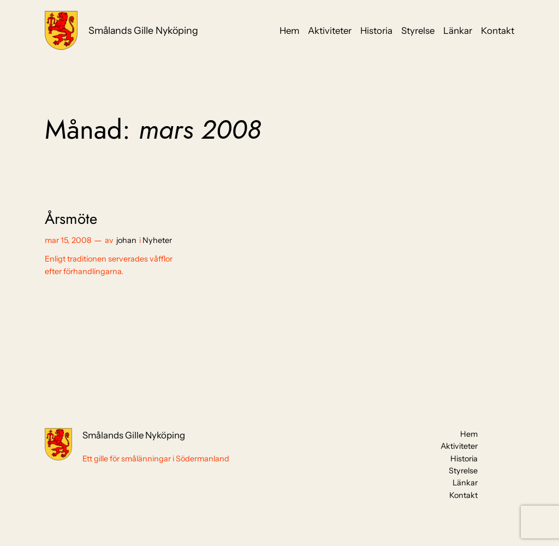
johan (126, 240)
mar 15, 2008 (68, 240)
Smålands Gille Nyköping (143, 30)
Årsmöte (71, 219)
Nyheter (157, 240)
